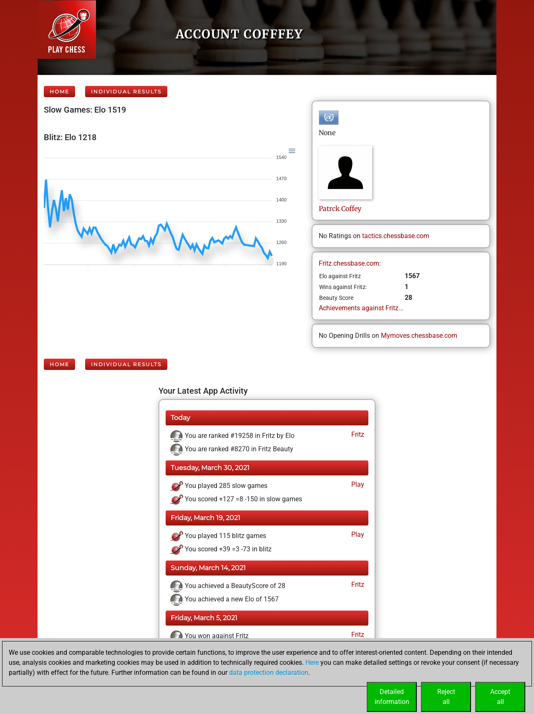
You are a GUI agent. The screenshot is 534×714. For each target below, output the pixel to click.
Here (312, 662)
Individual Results (126, 91)
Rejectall (446, 697)
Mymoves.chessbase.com (419, 335)
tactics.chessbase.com (395, 236)
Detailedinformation (392, 697)
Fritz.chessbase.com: (350, 263)
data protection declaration (268, 672)
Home (59, 91)
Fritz (357, 434)
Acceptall (500, 697)
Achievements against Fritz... (361, 308)
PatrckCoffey (340, 208)
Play (357, 484)
